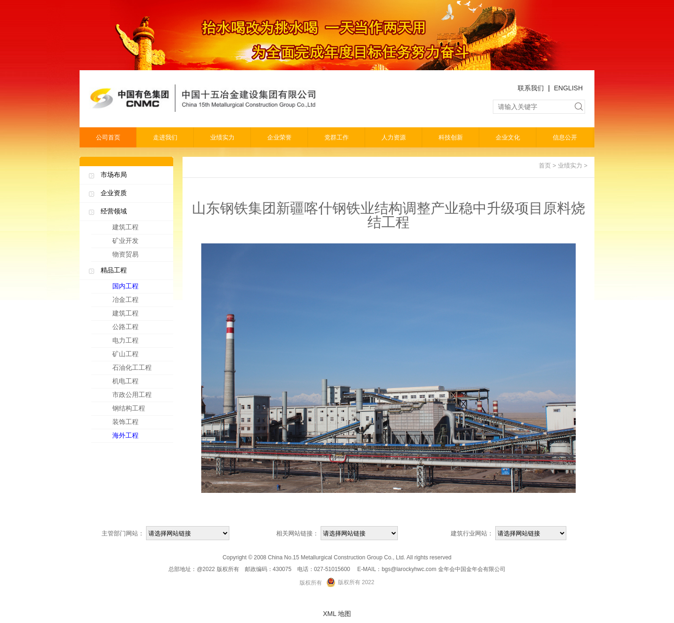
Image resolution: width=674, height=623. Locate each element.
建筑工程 (125, 227)
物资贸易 (125, 254)
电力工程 (140, 342)
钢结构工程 (140, 410)
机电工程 (140, 382)
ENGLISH (568, 88)
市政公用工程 (140, 396)
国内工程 (140, 287)
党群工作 (336, 137)
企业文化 (508, 137)
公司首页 (108, 137)
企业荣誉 (279, 137)
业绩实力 (222, 137)
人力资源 (393, 137)
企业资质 (114, 193)
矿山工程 (140, 355)
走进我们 (165, 137)
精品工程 (114, 270)
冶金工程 (140, 301)
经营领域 (114, 211)
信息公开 (565, 137)
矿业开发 (125, 240)
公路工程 (140, 328)
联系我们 (531, 88)
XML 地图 (337, 613)
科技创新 (451, 137)
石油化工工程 (140, 369)
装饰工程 (140, 423)
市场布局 (114, 174)
